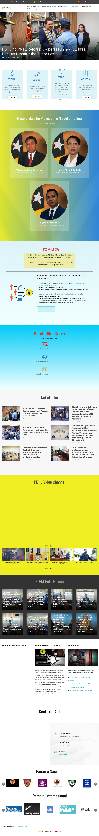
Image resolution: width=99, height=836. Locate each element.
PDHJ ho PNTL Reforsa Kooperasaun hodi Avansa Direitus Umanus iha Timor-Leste (35, 412)
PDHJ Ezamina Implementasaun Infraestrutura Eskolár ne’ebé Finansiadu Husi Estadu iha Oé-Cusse (83, 452)
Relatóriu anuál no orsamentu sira (80, 677)
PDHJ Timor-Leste (6, 57)
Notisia (72, 681)
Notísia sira (6, 45)
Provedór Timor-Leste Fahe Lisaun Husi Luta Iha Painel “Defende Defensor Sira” (35, 431)
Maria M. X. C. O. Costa (70, 170)
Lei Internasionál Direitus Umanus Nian (81, 690)
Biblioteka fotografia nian (77, 687)
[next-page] (6, 465)
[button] (51, 546)
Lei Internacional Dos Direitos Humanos (46, 694)
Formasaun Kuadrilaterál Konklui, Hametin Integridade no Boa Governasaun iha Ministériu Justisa (35, 452)
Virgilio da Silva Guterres (29, 170)
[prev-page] (3, 465)
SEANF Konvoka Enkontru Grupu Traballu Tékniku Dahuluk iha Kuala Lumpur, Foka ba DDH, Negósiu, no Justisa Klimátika (84, 413)
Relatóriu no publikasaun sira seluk (80, 684)
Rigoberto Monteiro (49, 223)
